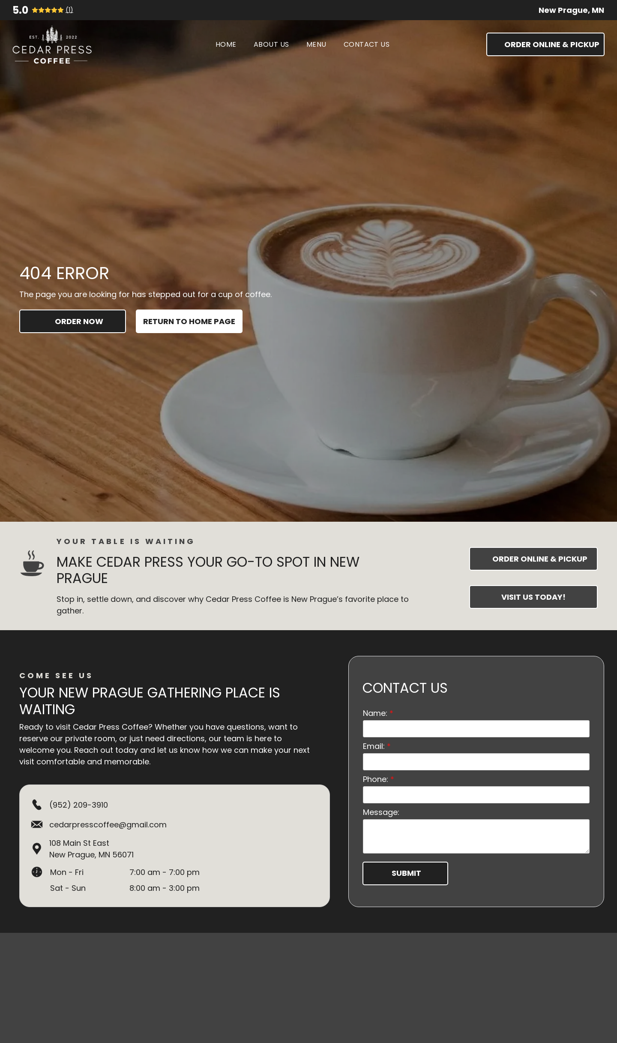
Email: (374, 740)
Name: (375, 707)
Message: (381, 806)
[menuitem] (226, 44)
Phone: (375, 773)
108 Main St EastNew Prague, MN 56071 (91, 849)
